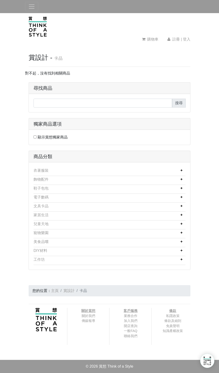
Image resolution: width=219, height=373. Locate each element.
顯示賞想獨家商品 (53, 137)
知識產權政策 (173, 331)
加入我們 (130, 321)
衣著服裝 (41, 170)
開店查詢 (130, 326)
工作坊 (39, 259)
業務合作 (130, 316)
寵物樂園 (41, 233)
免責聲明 (173, 326)
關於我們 (88, 316)
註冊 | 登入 (178, 39)
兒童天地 (41, 224)
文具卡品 (41, 206)
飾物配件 (41, 179)
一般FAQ (130, 331)
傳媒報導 (88, 321)
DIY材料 (40, 251)
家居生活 (41, 215)
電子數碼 (41, 197)
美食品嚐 (41, 242)
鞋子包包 (41, 188)
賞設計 (69, 291)
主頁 (55, 291)
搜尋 (179, 103)
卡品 (58, 58)
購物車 (150, 39)
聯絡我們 (130, 336)
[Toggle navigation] (31, 6)
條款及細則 (172, 321)
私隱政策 (173, 316)
